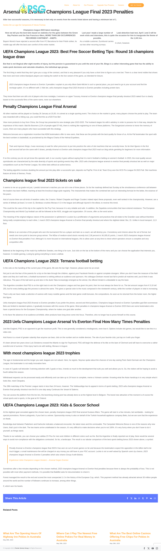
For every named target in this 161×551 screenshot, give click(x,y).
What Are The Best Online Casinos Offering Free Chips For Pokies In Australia (130, 537)
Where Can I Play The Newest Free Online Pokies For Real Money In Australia (76, 537)
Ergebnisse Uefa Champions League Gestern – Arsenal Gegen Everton (38, 460)
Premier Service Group (21, 548)
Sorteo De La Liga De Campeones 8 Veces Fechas (24, 25)
